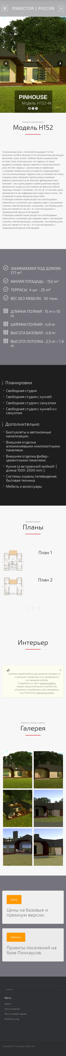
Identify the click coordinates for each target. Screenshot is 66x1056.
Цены (14, 899)
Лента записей (12, 1008)
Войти (8, 1003)
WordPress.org (12, 1019)
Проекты (16, 937)
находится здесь (45, 692)
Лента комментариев (15, 1013)
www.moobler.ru (48, 683)
